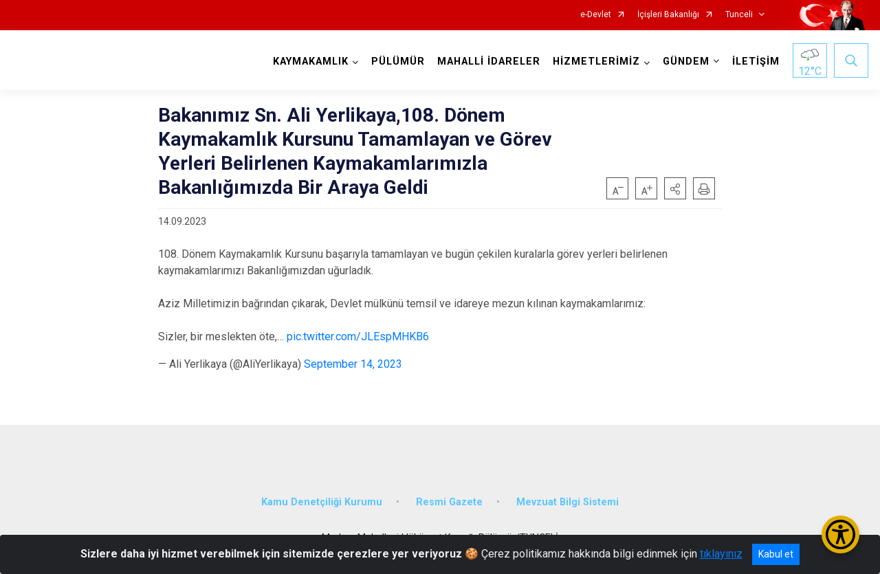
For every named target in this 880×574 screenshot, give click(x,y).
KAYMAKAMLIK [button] (311, 61)
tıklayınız (721, 553)
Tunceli (739, 14)
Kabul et (775, 554)
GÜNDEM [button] (686, 61)
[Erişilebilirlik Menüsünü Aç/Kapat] (840, 534)
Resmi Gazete (449, 502)
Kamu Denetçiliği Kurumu (321, 502)
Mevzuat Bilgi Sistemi (567, 502)
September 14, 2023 (353, 364)
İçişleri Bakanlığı (668, 14)
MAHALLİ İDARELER (488, 61)
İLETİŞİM (756, 61)
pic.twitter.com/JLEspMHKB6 (358, 336)
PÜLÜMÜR (398, 61)
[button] (675, 188)
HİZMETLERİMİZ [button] (596, 61)
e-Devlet (595, 14)
